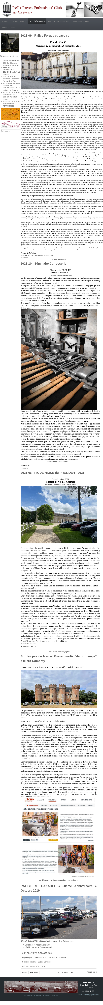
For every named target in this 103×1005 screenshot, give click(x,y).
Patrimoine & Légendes (50, 995)
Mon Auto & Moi (8, 27)
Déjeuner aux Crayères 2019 (33, 966)
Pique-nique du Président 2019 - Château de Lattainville (44, 957)
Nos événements (37, 21)
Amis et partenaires (81, 21)
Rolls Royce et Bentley (58, 21)
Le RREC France (19, 21)
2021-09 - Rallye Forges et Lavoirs (45, 35)
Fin (72, 972)
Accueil (5, 21)
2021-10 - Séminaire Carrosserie (43, 263)
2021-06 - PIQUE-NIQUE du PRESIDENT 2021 (52, 472)
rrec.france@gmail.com (89, 995)
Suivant (65, 972)
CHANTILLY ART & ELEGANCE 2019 (37, 953)
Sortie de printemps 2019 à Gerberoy (36, 962)
